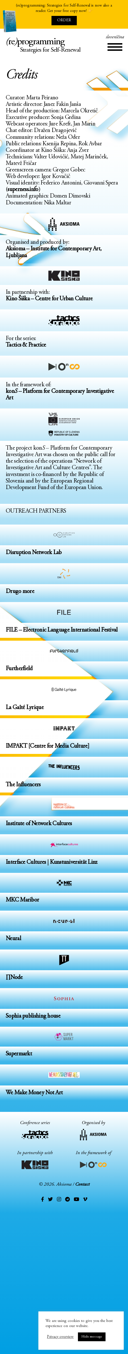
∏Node (14, 978)
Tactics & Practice (26, 345)
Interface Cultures (26, 862)
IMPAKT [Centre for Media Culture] (47, 746)
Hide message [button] (91, 1337)
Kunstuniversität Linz (73, 862)
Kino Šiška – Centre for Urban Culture (49, 299)
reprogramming (64, 46)
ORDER (64, 20)
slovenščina (115, 37)
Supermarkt (19, 1054)
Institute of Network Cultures (39, 824)
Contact (82, 1184)
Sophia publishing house (33, 1016)
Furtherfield (19, 669)
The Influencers (23, 785)
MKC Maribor (22, 900)
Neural (13, 939)
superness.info (22, 190)
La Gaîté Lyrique (25, 708)
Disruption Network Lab (34, 553)
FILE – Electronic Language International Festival (62, 630)
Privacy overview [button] (60, 1337)
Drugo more (20, 592)
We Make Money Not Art (34, 1093)
